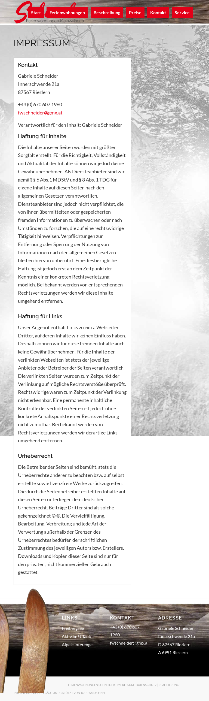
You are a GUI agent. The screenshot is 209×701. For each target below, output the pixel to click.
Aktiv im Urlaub (76, 636)
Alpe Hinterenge (77, 644)
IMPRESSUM (125, 685)
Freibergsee (73, 628)
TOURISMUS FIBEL (93, 692)
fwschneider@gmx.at (40, 113)
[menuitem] (36, 12)
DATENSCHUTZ (146, 685)
